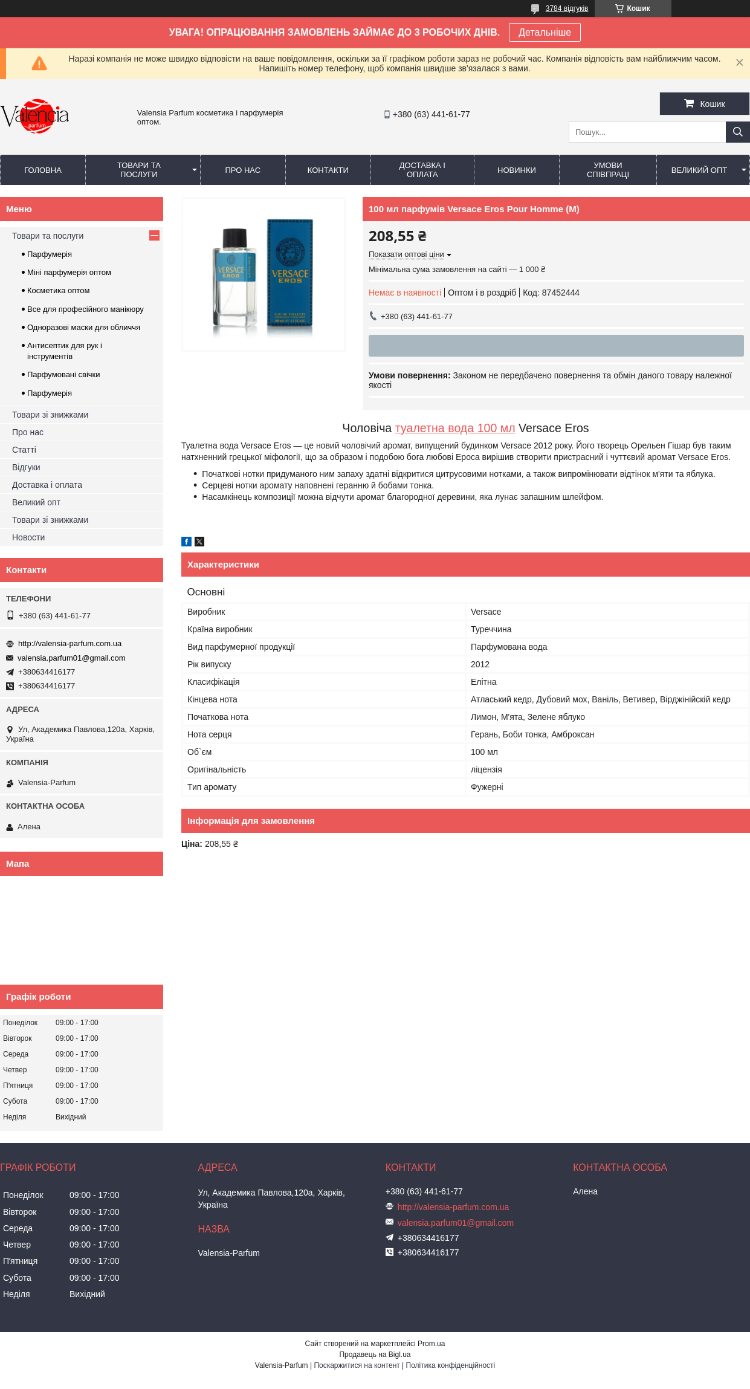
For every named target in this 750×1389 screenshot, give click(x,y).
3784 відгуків (567, 8)
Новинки (516, 170)
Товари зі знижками (50, 414)
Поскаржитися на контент (356, 1365)
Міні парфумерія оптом (69, 272)
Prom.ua (431, 1343)
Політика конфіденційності (451, 1365)
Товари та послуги (139, 170)
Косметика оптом (58, 290)
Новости (28, 537)
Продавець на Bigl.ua (374, 1354)
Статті (24, 450)
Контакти (328, 170)
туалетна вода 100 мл (455, 428)
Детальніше (545, 32)
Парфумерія (49, 254)
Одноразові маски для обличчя (83, 327)
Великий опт (699, 170)
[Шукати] (738, 132)
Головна (43, 170)
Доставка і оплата (422, 170)
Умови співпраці (608, 170)
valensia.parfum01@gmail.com (72, 657)
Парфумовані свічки (63, 374)
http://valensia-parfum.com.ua (69, 643)
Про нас (242, 170)
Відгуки (26, 467)
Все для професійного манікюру (85, 309)
